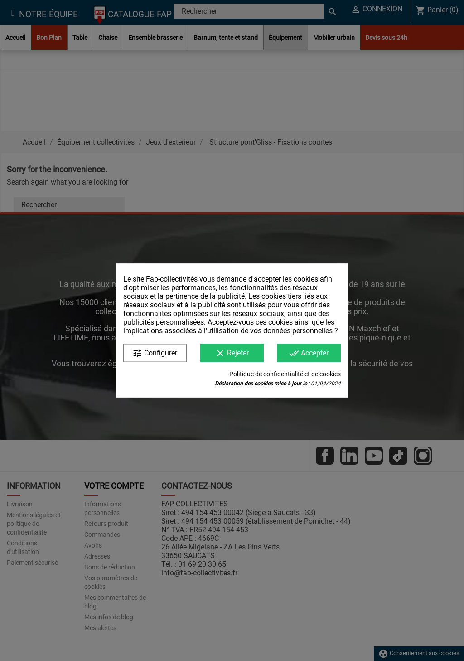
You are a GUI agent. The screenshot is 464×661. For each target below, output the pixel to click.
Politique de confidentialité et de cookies (285, 374)
